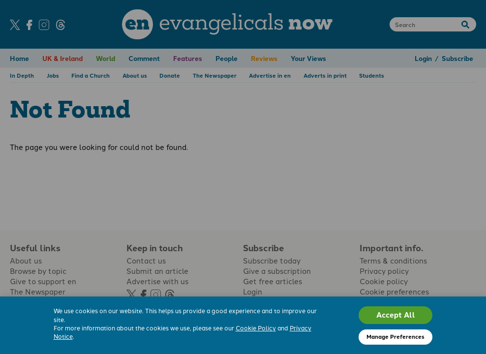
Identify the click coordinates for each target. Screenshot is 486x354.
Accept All (395, 314)
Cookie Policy (256, 328)
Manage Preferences (395, 336)
